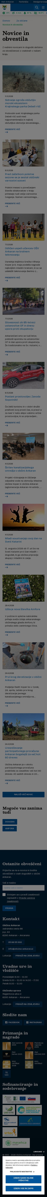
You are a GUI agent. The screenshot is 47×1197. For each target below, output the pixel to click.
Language (38, 1152)
